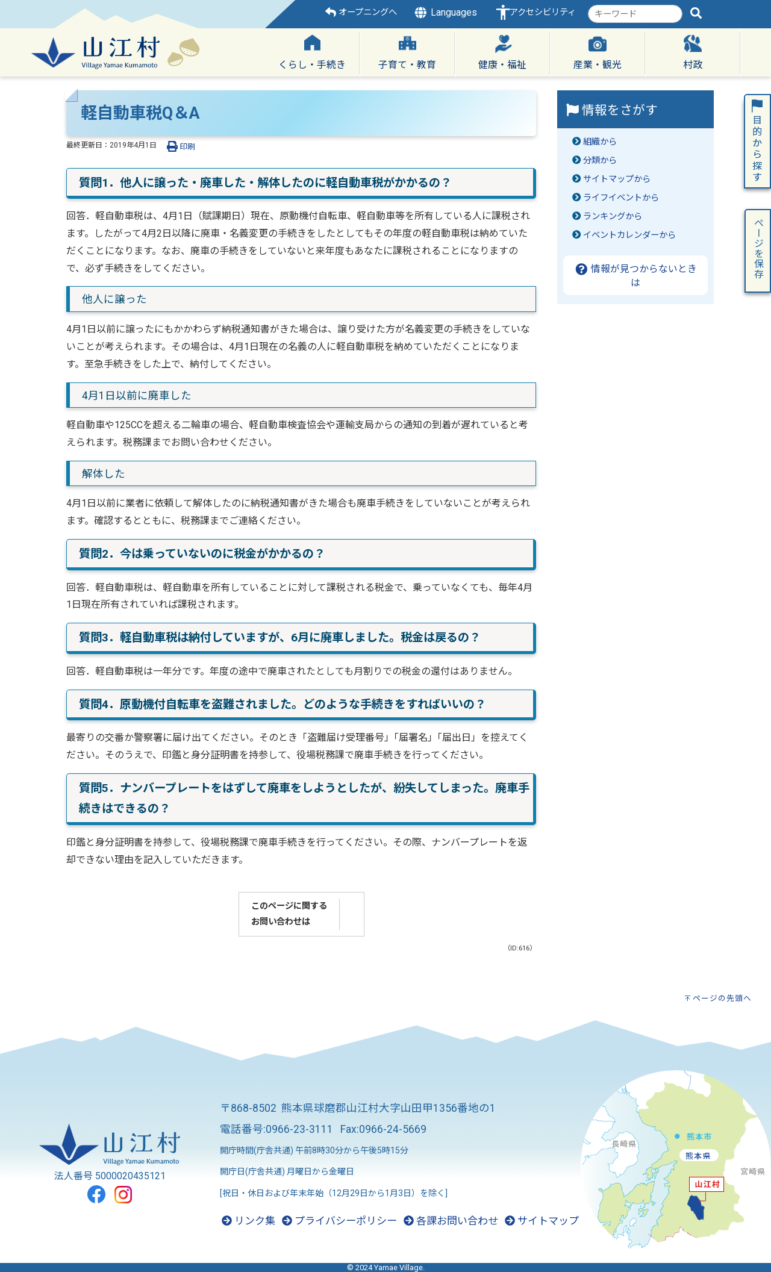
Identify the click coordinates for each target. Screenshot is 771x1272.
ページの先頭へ (722, 998)
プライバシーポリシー (339, 1221)
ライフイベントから (621, 198)
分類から (600, 160)
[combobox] (635, 13)
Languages (445, 13)
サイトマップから (617, 179)
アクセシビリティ (543, 12)
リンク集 (248, 1221)
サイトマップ (542, 1221)
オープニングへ (361, 12)
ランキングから (612, 216)
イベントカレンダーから (629, 235)
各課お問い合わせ (451, 1221)
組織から (600, 142)
